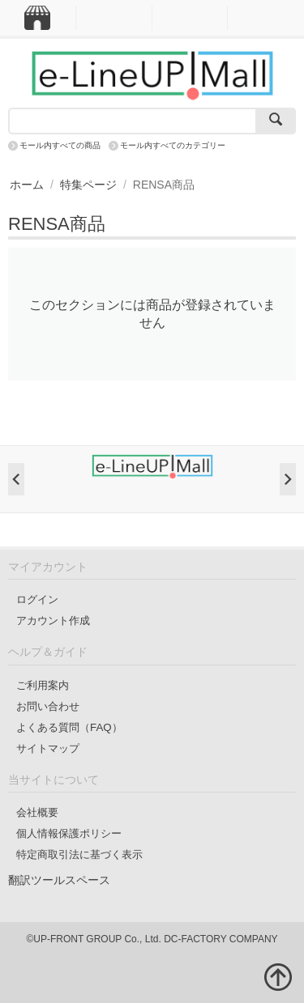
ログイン (37, 599)
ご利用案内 (42, 685)
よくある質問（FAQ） (69, 727)
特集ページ (88, 184)
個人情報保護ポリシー (69, 833)
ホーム (27, 184)
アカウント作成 (53, 620)
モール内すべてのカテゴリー (172, 145)
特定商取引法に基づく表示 (79, 854)
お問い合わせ (47, 706)
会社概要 (37, 812)
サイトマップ (47, 748)
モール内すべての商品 (60, 145)
